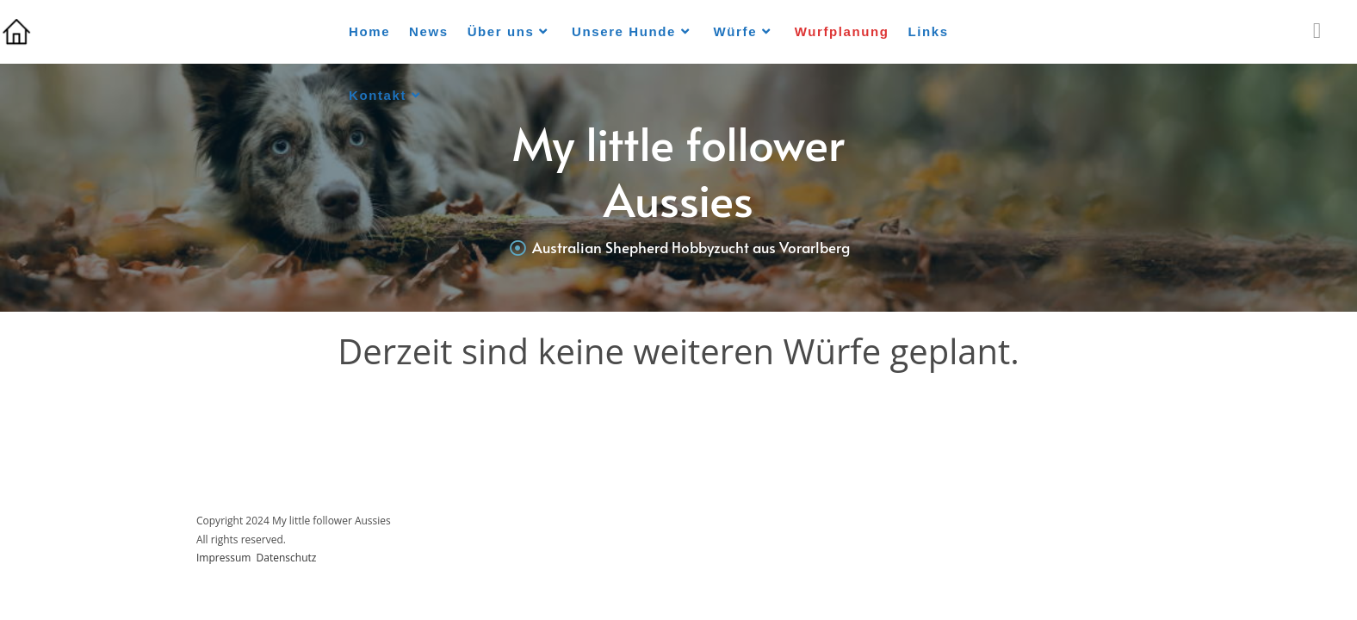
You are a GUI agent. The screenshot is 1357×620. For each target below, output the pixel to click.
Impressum (223, 557)
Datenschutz (287, 557)
